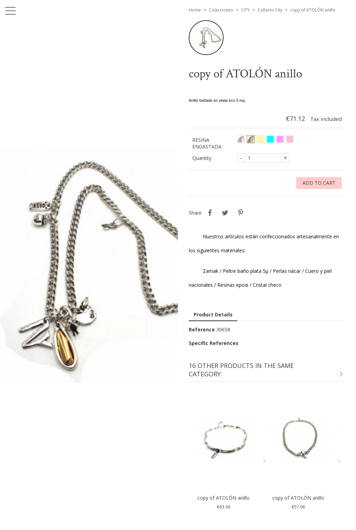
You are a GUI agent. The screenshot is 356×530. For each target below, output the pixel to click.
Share (210, 213)
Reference (202, 329)
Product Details (213, 314)
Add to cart (318, 182)
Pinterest (241, 213)
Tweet (225, 213)
